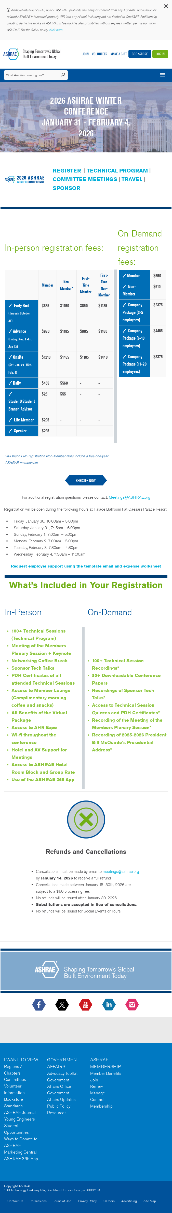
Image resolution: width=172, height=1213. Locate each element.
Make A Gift (119, 54)
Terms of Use (62, 1201)
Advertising (129, 1201)
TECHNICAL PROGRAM (117, 170)
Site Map (149, 1201)
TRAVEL (132, 179)
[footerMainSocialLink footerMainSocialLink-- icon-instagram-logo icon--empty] (132, 1005)
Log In (160, 54)
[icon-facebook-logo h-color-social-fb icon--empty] (39, 1005)
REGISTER (67, 170)
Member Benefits (105, 1073)
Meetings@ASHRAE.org (129, 497)
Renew (96, 1086)
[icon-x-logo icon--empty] (62, 1005)
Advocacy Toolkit (62, 1073)
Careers (109, 1201)
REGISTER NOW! (86, 480)
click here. (56, 30)
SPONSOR (66, 188)
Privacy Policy (87, 1201)
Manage (97, 1092)
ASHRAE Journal (20, 1112)
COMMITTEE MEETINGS (85, 179)
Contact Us (15, 1201)
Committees (15, 1079)
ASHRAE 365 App (21, 1158)
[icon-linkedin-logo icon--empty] (109, 1005)
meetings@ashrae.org (121, 871)
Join (85, 54)
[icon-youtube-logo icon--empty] (86, 1005)
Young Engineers (19, 1119)
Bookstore (140, 54)
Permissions (38, 1201)
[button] (165, 7)
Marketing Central (20, 1152)
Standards (13, 1105)
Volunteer (99, 54)
